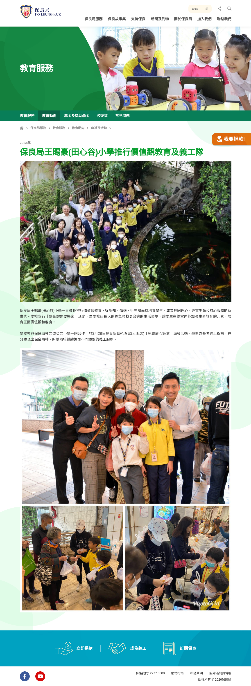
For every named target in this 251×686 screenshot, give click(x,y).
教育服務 (59, 128)
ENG (195, 8)
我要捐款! (231, 161)
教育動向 (78, 128)
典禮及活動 (99, 128)
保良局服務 (38, 128)
